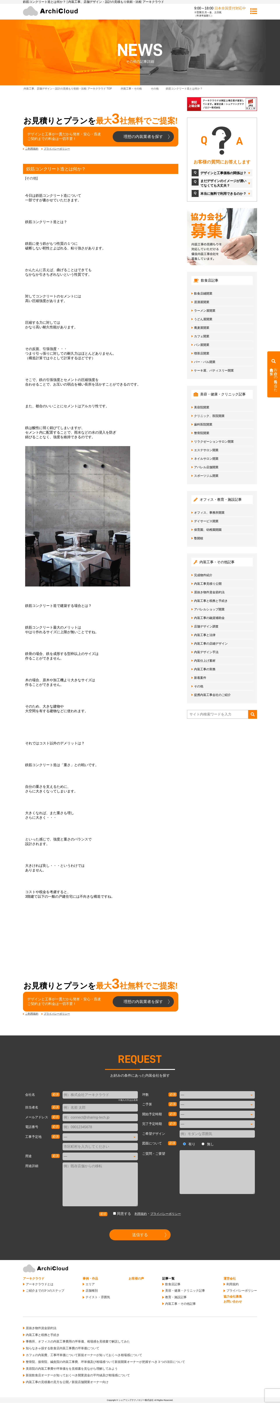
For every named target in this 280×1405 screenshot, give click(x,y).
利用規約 (141, 1214)
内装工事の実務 (204, 669)
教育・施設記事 (176, 1297)
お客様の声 (136, 1278)
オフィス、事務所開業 (209, 512)
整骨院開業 (201, 432)
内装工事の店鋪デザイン (211, 643)
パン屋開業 (201, 344)
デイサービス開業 (206, 521)
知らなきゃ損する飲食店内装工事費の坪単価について (62, 1348)
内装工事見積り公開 (208, 583)
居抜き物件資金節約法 (209, 592)
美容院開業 (201, 407)
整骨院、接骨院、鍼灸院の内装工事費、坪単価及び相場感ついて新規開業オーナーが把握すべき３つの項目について (105, 1362)
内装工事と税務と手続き (211, 600)
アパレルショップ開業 (209, 609)
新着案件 (200, 677)
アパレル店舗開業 (206, 467)
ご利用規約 (31, 148)
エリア (90, 1284)
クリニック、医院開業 (209, 415)
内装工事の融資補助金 (209, 617)
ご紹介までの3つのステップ (45, 1290)
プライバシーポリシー (57, 148)
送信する (140, 1235)
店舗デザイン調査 (206, 626)
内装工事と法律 (204, 634)
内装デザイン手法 (206, 652)
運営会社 (230, 1278)
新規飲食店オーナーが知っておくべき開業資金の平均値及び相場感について (78, 1375)
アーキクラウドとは (39, 1284)
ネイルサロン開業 (206, 458)
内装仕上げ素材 (204, 660)
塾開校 (198, 538)
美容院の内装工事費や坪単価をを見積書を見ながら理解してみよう (72, 1368)
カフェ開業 (201, 336)
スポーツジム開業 (206, 475)
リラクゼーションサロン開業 (214, 441)
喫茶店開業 (201, 353)
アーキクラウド (33, 1278)
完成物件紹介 (203, 575)
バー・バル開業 (204, 361)
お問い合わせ (233, 1301)
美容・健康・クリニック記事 (185, 1290)
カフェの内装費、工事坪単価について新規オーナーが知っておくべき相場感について (84, 1355)
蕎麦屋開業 (201, 327)
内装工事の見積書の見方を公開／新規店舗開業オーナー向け (67, 1382)
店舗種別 (92, 1290)
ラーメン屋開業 (204, 310)
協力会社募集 (233, 1296)
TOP (68, 88)
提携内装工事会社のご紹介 (212, 694)
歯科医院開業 (203, 424)
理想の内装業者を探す (143, 136)
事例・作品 (90, 1278)
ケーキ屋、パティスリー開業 (214, 370)
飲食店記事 (172, 1284)
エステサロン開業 (206, 450)
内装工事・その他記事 (180, 1303)
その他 (31, 178)
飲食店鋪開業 (203, 293)
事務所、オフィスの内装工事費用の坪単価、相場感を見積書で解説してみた (78, 1341)
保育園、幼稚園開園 (208, 529)
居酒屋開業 (201, 302)
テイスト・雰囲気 (98, 1297)
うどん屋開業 (203, 319)
